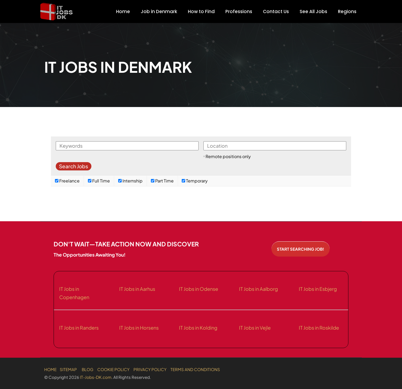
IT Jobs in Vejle (255, 328)
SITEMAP (68, 369)
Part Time (162, 181)
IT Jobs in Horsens (139, 328)
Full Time (99, 181)
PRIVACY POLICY (149, 369)
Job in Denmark (159, 11)
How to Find (201, 11)
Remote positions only (228, 156)
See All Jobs (313, 11)
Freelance (67, 181)
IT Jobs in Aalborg (258, 289)
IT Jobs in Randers (79, 328)
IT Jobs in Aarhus (137, 289)
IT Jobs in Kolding (198, 328)
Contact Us (276, 11)
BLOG (87, 369)
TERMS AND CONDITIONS (195, 369)
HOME (50, 369)
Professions (238, 11)
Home (123, 11)
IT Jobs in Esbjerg (318, 289)
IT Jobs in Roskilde (319, 328)
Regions (347, 11)
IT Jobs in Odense (198, 289)
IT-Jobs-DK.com (95, 377)
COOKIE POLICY (113, 369)
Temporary (195, 181)
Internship (130, 181)
